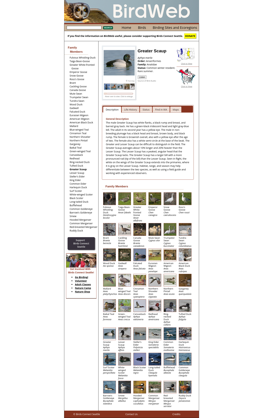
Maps (176, 109)
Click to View (186, 63)
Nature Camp (83, 288)
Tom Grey (131, 81)
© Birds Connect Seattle (86, 414)
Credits (176, 414)
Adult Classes (83, 284)
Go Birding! (81, 277)
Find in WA (161, 109)
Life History (130, 109)
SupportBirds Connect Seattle (81, 243)
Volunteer (81, 280)
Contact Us (131, 414)
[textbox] (84, 27)
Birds (142, 27)
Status (146, 109)
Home (126, 27)
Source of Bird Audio (147, 80)
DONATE (190, 36)
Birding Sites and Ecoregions (175, 27)
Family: (142, 64)
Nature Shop (82, 291)
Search (108, 27)
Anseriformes (153, 61)
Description (112, 109)
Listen (142, 77)
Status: (142, 67)
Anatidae (152, 64)
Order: (142, 61)
